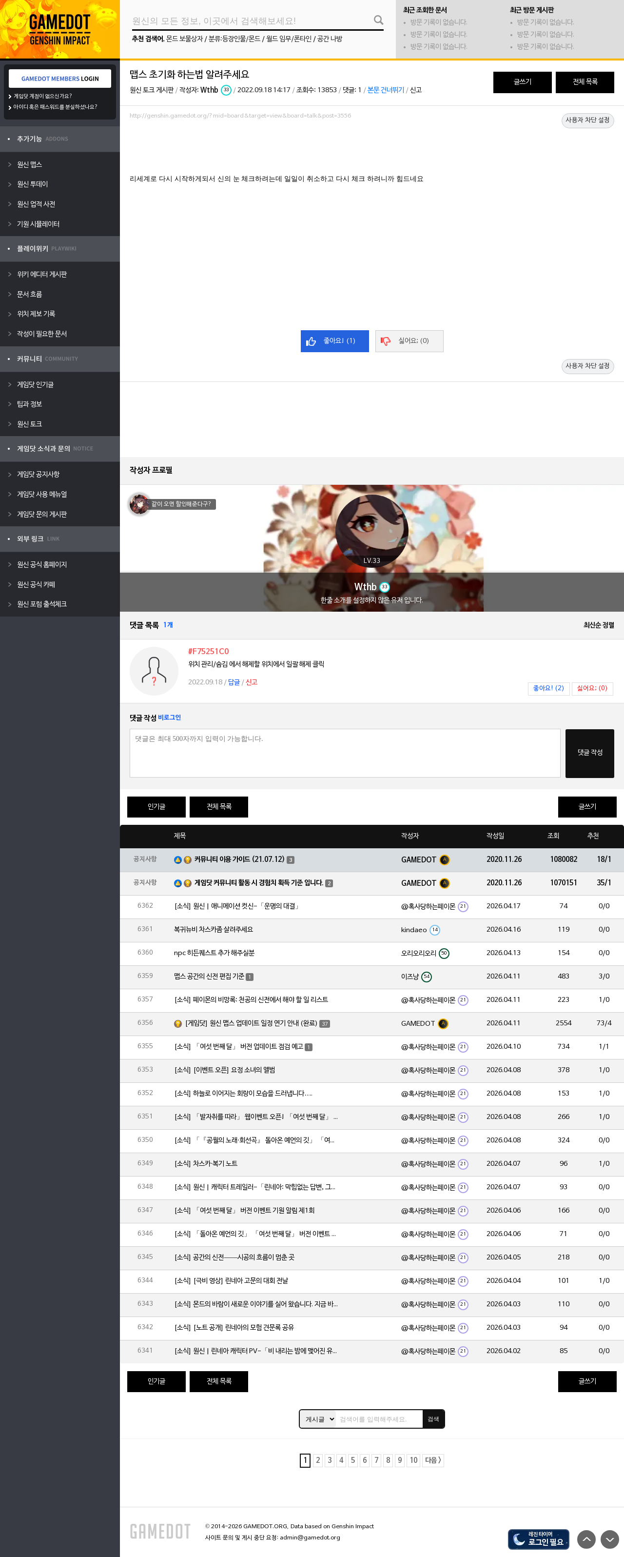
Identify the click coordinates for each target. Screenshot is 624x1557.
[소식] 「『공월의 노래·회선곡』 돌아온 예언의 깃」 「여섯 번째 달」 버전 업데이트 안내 (257, 1140)
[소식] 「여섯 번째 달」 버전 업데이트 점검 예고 (238, 1047)
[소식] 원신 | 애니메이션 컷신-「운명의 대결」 (238, 906)
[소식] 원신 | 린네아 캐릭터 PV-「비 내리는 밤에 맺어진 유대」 (257, 1351)
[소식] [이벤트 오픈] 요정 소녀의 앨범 (224, 1070)
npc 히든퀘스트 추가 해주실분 (214, 953)
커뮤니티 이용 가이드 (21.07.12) (240, 859)
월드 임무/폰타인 (289, 39)
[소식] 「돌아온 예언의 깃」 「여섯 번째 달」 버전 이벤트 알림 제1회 (257, 1234)
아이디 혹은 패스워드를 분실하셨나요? (56, 107)
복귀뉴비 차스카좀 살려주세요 (213, 930)
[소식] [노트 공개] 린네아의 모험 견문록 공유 (234, 1328)
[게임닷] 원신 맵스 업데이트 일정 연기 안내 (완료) (251, 1023)
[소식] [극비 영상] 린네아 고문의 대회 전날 (231, 1281)
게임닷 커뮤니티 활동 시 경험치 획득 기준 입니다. (259, 883)
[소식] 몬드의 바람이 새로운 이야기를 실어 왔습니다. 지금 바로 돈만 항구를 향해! (257, 1304)
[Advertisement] (372, 149)
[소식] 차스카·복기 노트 (205, 1164)
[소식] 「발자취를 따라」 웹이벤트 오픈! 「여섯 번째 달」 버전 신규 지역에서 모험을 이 (257, 1117)
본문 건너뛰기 (386, 90)
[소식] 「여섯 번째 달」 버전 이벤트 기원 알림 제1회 (244, 1211)
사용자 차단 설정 (588, 120)
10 (413, 1460)
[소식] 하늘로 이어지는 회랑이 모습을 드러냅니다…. (243, 1094)
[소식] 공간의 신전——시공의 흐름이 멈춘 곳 (234, 1257)
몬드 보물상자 (184, 39)
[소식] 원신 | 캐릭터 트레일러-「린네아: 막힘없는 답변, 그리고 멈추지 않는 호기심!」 (257, 1187)
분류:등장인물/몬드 (234, 39)
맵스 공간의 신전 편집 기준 (209, 976)
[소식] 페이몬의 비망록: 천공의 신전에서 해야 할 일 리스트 (251, 1000)
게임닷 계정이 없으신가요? (43, 97)
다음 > (433, 1460)
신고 (416, 90)
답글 (234, 682)
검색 (433, 1419)
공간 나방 (329, 39)
